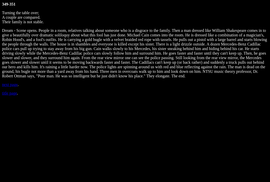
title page (9, 93)
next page (10, 84)
